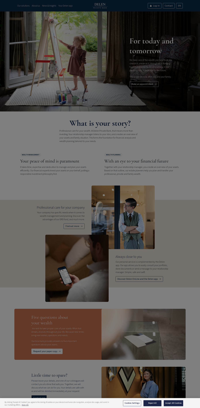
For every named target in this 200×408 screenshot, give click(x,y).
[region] (100, 403)
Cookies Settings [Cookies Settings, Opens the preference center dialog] (132, 403)
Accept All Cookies (173, 403)
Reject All (152, 403)
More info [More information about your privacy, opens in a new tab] (25, 405)
